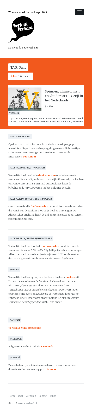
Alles (14, 76)
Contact (43, 396)
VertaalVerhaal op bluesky (24, 327)
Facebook (47, 346)
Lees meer (29, 156)
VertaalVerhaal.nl (27, 403)
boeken (70, 277)
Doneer (51, 369)
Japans (34, 118)
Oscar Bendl (24, 121)
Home (11, 396)
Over (20, 396)
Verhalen (25, 76)
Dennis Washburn (41, 121)
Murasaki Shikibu (61, 121)
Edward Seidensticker (65, 118)
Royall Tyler (45, 118)
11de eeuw (77, 121)
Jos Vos (18, 118)
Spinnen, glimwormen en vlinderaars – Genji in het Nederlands (64, 95)
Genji (26, 118)
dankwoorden (47, 175)
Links (53, 396)
